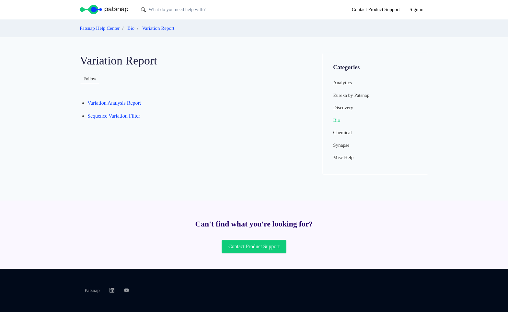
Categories (346, 67)
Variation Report (158, 28)
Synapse (341, 145)
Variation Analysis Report (114, 103)
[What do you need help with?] (188, 9)
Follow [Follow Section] (90, 78)
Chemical (342, 132)
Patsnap (92, 290)
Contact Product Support (376, 9)
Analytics (342, 82)
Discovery (343, 107)
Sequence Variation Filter (113, 116)
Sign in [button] (416, 9)
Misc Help (343, 157)
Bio (130, 28)
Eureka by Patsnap (351, 95)
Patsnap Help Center (100, 28)
